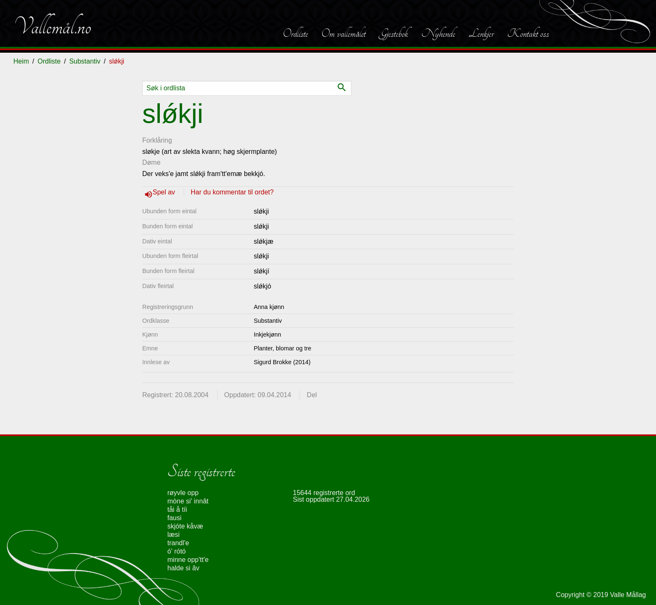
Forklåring (157, 140)
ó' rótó (176, 551)
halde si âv (183, 568)
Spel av (165, 192)
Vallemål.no (52, 26)
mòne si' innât (187, 501)
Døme (151, 162)
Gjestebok (393, 33)
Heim (21, 61)
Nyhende (438, 33)
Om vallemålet (343, 33)
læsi (173, 534)
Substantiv (84, 61)
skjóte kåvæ (185, 526)
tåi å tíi (177, 509)
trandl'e (178, 542)
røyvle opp (183, 492)
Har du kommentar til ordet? (232, 192)
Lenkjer (481, 33)
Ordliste (295, 33)
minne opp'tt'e (188, 559)
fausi (174, 517)
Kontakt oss (528, 33)
